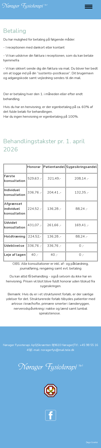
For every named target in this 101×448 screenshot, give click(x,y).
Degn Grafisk (92, 442)
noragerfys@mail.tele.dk (57, 350)
